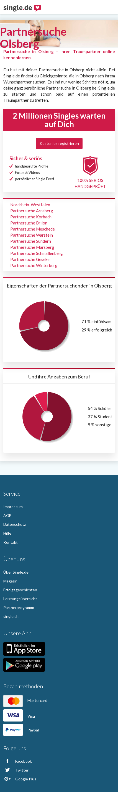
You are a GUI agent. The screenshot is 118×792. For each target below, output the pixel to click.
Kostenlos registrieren (59, 143)
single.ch (11, 616)
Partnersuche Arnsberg (31, 210)
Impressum (13, 506)
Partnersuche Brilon (28, 222)
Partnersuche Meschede (32, 228)
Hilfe (7, 533)
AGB (7, 515)
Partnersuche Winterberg (34, 265)
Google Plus (19, 779)
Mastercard (25, 700)
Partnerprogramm (18, 607)
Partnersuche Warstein (31, 234)
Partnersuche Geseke (30, 259)
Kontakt (10, 542)
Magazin (10, 581)
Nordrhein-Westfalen (30, 204)
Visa (19, 716)
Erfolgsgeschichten (20, 589)
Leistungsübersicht (20, 598)
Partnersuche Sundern (30, 241)
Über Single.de (16, 572)
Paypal (21, 730)
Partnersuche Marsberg (32, 247)
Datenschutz (14, 524)
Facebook (17, 761)
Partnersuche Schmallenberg (36, 253)
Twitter (16, 770)
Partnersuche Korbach (31, 216)
